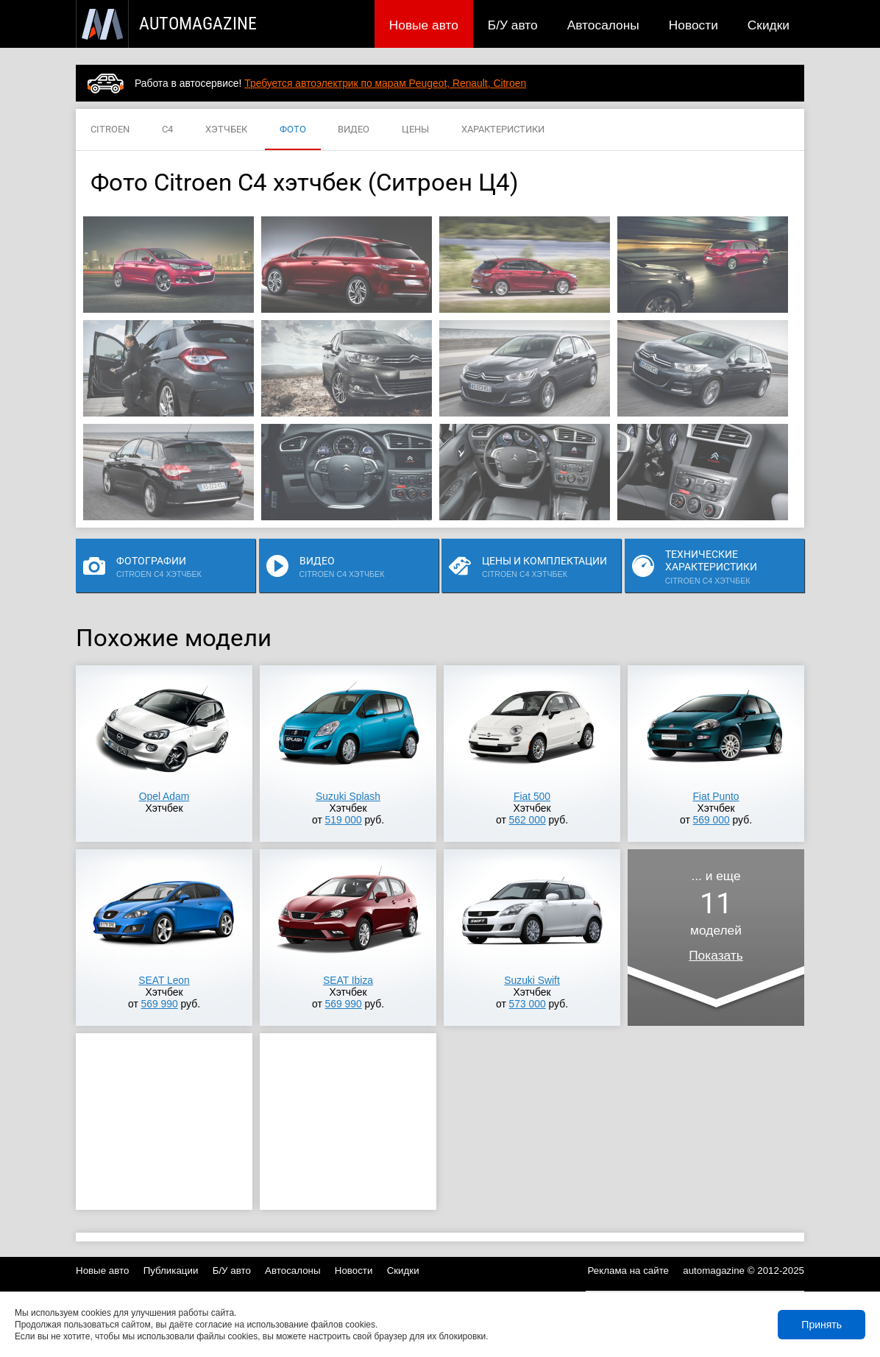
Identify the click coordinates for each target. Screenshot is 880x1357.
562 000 (527, 820)
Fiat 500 (532, 796)
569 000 (711, 820)
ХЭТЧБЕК (226, 130)
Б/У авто (513, 25)
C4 (167, 130)
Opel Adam (164, 796)
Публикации (171, 1270)
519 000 (343, 820)
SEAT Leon (164, 980)
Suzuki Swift (531, 980)
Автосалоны (603, 25)
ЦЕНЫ (415, 130)
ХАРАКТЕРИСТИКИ (503, 130)
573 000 (527, 1004)
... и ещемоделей (716, 915)
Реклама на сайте (629, 1270)
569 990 (159, 1004)
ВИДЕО (353, 130)
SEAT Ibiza (348, 980)
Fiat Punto (715, 796)
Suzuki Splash (348, 796)
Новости (693, 25)
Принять (821, 1325)
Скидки (768, 25)
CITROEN (110, 130)
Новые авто (423, 25)
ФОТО (293, 130)
